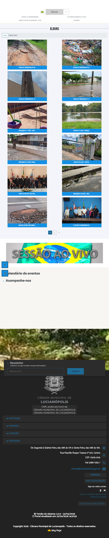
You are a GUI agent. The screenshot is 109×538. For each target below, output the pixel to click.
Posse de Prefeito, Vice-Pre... (27, 194)
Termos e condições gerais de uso (92, 494)
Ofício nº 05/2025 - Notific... (82, 162)
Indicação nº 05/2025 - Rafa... (81, 194)
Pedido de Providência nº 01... (81, 68)
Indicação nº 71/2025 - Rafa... (27, 131)
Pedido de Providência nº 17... (81, 99)
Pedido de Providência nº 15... (27, 99)
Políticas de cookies (98, 497)
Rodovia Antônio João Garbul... (27, 225)
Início (5, 35)
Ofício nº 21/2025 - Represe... (81, 131)
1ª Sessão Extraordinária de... (82, 225)
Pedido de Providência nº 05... (27, 68)
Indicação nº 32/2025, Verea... (27, 162)
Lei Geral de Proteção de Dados (92, 504)
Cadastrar (76, 371)
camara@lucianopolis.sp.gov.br (85, 469)
